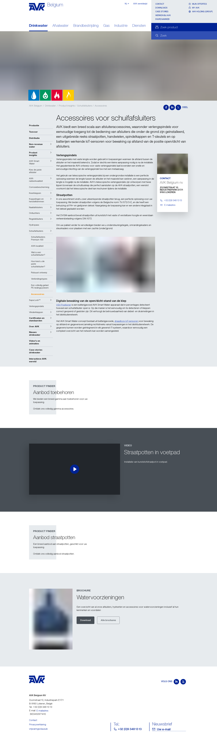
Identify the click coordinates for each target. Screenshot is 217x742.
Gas (106, 25)
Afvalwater (60, 25)
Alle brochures (108, 620)
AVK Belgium (35, 105)
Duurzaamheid (162, 19)
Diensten (139, 25)
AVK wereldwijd (140, 3)
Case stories (161, 11)
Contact (159, 3)
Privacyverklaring (37, 724)
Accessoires (101, 105)
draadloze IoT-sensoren (127, 321)
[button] (41, 145)
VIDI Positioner (63, 304)
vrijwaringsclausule (38, 728)
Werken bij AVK (163, 15)
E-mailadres (42, 710)
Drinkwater (38, 25)
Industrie (121, 25)
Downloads (161, 7)
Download (85, 620)
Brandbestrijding (86, 25)
